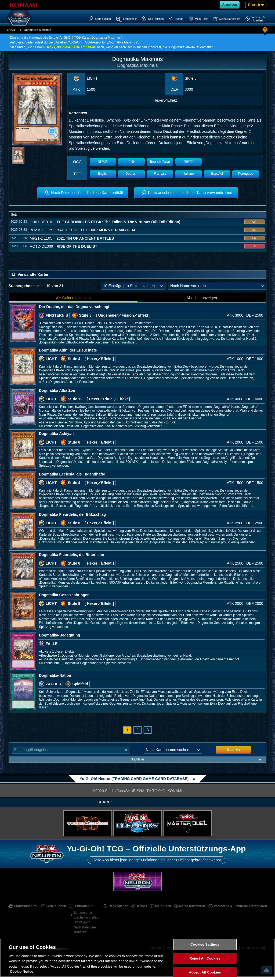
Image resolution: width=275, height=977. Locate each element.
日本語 (103, 161)
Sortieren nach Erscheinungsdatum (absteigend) (87, 917)
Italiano (188, 173)
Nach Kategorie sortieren (85, 929)
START (12, 29)
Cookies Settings (204, 945)
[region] (137, 958)
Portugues (245, 173)
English (103, 173)
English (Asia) (160, 161)
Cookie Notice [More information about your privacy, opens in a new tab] (21, 971)
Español (217, 173)
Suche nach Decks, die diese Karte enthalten (61, 47)
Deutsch (132, 173)
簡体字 (188, 161)
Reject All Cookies (204, 958)
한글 (131, 161)
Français (160, 173)
